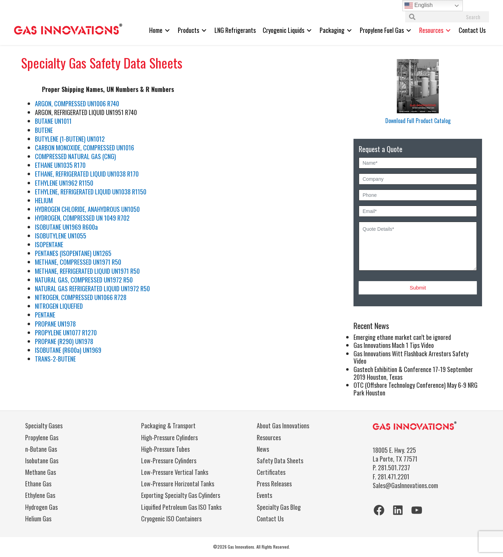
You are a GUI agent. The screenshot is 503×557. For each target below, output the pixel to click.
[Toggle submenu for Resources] (448, 30)
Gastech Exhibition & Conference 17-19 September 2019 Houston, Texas (413, 373)
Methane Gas (40, 472)
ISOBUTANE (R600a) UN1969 (68, 350)
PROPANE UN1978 (55, 323)
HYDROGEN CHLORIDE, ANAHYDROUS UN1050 (87, 209)
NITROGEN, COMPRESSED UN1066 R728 (80, 297)
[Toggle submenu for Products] (204, 30)
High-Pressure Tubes (165, 449)
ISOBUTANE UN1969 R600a (66, 226)
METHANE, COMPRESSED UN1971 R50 (78, 261)
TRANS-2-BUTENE (55, 358)
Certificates (271, 472)
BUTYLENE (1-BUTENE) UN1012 (70, 138)
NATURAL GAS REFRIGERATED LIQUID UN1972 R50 (92, 288)
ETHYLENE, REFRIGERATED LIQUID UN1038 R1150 (90, 191)
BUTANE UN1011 (54, 121)
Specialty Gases (44, 425)
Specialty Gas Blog (279, 507)
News (263, 449)
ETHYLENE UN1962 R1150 (64, 182)
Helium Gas (38, 518)
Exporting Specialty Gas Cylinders (180, 495)
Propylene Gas (41, 437)
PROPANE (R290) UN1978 (64, 341)
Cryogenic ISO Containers (171, 518)
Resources (269, 437)
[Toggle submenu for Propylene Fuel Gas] (408, 30)
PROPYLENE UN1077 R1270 (66, 332)
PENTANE (45, 314)
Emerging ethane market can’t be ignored (402, 337)
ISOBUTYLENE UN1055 (60, 235)
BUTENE (44, 130)
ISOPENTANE (49, 244)
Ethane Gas (38, 483)
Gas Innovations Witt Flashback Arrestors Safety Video (410, 357)
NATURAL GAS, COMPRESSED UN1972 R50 (84, 279)
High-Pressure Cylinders (169, 437)
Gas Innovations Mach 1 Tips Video (393, 345)
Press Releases (274, 483)
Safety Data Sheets (280, 460)
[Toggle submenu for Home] (167, 30)
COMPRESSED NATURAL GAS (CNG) (75, 156)
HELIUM (44, 200)
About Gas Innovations (283, 425)
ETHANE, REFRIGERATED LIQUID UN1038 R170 (87, 173)
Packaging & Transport (168, 425)
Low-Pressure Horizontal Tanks (177, 483)
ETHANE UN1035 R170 (60, 165)
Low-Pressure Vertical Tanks (174, 472)
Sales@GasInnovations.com (405, 485)
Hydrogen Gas (41, 507)
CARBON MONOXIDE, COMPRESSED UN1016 (84, 147)
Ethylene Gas (40, 495)
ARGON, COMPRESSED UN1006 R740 (77, 103)
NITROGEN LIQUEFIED (59, 305)
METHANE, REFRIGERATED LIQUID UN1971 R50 (87, 271)
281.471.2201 (393, 476)
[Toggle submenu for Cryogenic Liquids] (309, 30)
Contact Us (270, 518)
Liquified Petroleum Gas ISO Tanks (181, 507)
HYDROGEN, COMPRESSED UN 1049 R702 (82, 217)
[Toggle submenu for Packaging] (349, 30)
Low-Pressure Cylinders (168, 460)
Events (264, 495)
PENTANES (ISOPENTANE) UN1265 (73, 253)
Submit (418, 288)
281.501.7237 (394, 467)
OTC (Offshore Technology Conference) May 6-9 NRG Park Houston (415, 388)
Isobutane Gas (41, 460)
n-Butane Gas (41, 449)
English (418, 5)
